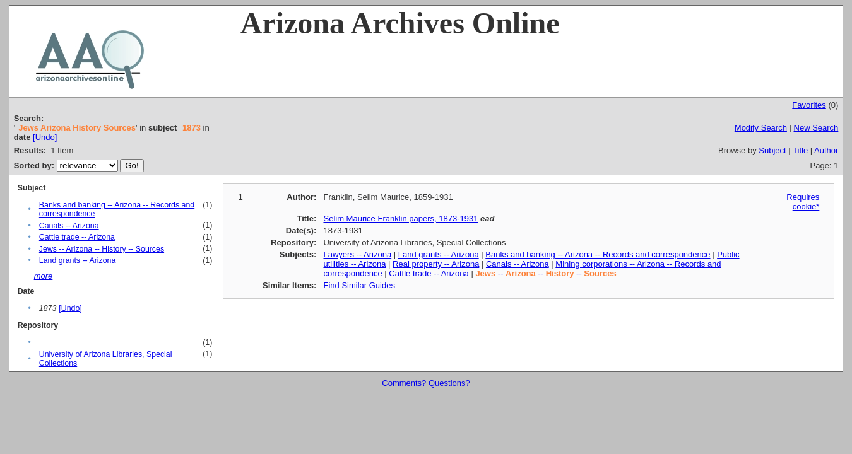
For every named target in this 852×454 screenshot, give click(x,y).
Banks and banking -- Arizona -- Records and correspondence (597, 254)
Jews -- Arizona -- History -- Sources (101, 249)
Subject (772, 150)
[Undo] (45, 137)
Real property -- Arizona (436, 264)
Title (800, 150)
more (43, 276)
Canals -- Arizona (69, 225)
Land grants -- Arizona (77, 260)
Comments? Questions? (426, 383)
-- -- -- (545, 273)
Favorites (808, 105)
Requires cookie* (802, 201)
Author (826, 150)
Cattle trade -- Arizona (77, 237)
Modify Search (761, 127)
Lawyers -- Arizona (357, 254)
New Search (816, 127)
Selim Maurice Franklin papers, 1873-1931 (400, 218)
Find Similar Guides (358, 285)
